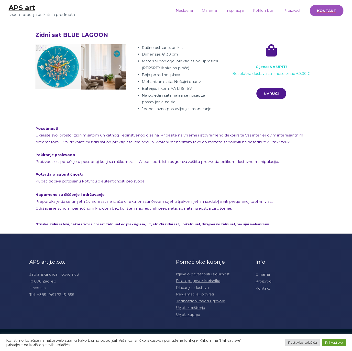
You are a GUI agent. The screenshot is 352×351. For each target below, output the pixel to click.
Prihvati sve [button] (334, 342)
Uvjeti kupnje (188, 315)
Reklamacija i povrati (195, 294)
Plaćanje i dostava (192, 287)
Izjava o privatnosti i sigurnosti (203, 274)
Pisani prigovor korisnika (198, 281)
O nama (215, 10)
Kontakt (262, 287)
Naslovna (191, 10)
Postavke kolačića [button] (302, 342)
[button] (41, 67)
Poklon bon (266, 10)
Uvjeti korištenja (190, 308)
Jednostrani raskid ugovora (200, 301)
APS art (22, 7)
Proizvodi (292, 10)
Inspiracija (239, 10)
